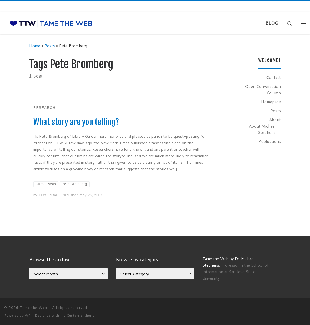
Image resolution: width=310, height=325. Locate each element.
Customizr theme (81, 315)
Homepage (271, 102)
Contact (273, 77)
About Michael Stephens (262, 129)
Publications (269, 141)
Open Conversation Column (263, 89)
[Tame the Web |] (51, 23)
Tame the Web (33, 307)
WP (28, 315)
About (275, 120)
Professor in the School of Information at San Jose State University (235, 271)
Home (34, 46)
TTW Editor (48, 195)
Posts (49, 46)
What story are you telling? (76, 122)
